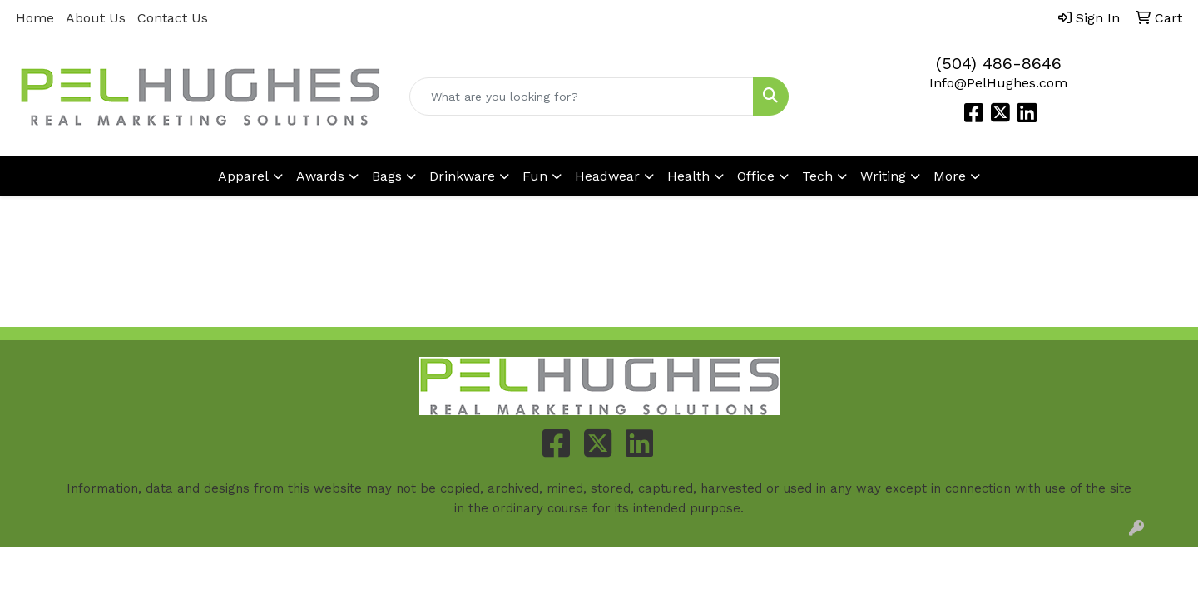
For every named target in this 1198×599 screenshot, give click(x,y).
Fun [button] (534, 176)
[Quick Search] (581, 96)
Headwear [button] (607, 176)
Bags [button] (387, 176)
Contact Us (172, 18)
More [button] (949, 176)
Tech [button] (817, 176)
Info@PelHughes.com (998, 83)
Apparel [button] (243, 176)
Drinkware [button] (462, 176)
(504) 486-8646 (999, 63)
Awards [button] (320, 176)
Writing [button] (883, 176)
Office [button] (756, 176)
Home (35, 18)
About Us (96, 18)
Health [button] (688, 176)
